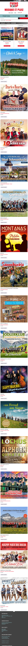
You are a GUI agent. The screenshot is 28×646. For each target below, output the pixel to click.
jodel (4, 20)
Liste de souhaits (4, 630)
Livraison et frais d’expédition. (7, 622)
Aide (15, 12)
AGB (2, 616)
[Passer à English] (26, 0)
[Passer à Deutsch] (17, 0)
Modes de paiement (5, 623)
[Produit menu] (26, 16)
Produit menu (6, 16)
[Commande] (23, 26)
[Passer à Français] (21, 0)
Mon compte (11, 12)
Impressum (4, 617)
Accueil (2, 20)
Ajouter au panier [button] (7, 45)
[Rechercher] (19, 18)
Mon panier (4, 629)
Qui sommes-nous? (5, 615)
